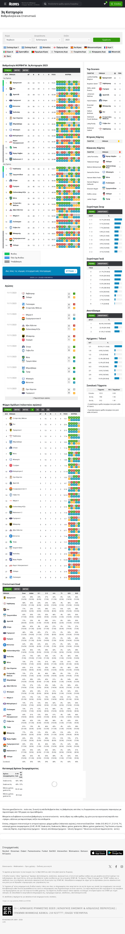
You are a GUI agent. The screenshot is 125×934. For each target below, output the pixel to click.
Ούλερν (13, 571)
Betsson (84, 851)
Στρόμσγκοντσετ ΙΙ (17, 489)
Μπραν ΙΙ (14, 500)
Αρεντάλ (14, 483)
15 (43, 410)
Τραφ (12, 542)
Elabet (23, 851)
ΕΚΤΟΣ (25, 70)
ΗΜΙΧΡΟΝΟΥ (102, 212)
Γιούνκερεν (15, 577)
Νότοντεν (14, 536)
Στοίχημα (24, 4)
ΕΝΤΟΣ (17, 70)
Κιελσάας (14, 553)
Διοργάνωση (39, 36)
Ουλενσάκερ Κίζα (17, 506)
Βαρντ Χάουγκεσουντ (18, 565)
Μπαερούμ (14, 524)
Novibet (6, 851)
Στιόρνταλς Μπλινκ (18, 418)
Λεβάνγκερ (15, 436)
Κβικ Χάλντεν (15, 530)
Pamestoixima (34, 851)
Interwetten (62, 851)
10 (37, 410)
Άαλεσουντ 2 (15, 512)
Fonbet (45, 851)
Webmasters (18, 866)
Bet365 (52, 851)
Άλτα (12, 453)
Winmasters (74, 851)
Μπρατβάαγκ (15, 442)
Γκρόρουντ (15, 518)
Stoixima (23, 3)
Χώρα (7, 36)
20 (48, 410)
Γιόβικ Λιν (14, 494)
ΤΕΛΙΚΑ (91, 212)
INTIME (28, 901)
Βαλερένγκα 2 (16, 471)
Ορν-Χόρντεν (15, 477)
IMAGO (21, 901)
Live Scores (36, 4)
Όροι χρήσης (30, 866)
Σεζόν (66, 36)
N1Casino (7, 854)
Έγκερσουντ (15, 430)
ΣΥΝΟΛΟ (8, 70)
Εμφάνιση (107, 40)
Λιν (12, 424)
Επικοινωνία (7, 866)
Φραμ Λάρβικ (15, 559)
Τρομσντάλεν (15, 547)
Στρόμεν (14, 465)
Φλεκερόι (14, 459)
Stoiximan (15, 851)
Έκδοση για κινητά (44, 866)
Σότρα (13, 447)
